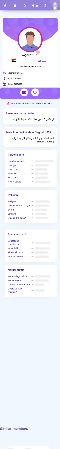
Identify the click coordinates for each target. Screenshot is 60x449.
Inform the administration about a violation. (31, 103)
